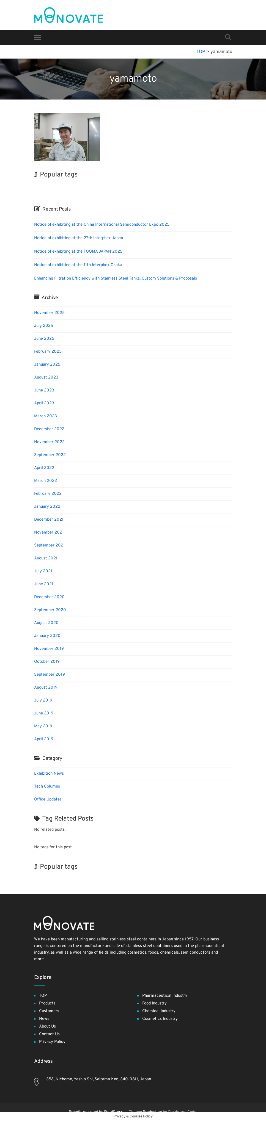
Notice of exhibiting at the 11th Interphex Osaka (78, 265)
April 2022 (44, 468)
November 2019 (49, 648)
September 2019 (49, 674)
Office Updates (48, 799)
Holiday (133, 186)
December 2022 (49, 429)
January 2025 (47, 364)
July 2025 (43, 325)
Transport (65, 186)
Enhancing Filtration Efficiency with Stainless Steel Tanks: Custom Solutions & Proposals (115, 278)
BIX (121, 186)
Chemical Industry (158, 1011)
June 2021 (43, 584)
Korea (166, 186)
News (44, 1018)
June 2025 (44, 338)
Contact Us (49, 1034)
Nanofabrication (104, 186)
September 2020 (50, 610)
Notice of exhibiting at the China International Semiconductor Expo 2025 (101, 224)
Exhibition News (49, 773)
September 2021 (49, 545)
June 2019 (43, 713)
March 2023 (45, 416)
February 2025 (48, 351)
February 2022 (48, 493)
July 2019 (43, 700)
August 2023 (46, 377)
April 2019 (43, 739)
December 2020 (49, 597)
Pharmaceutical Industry (164, 995)
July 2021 (43, 571)
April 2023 (44, 403)
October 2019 (47, 661)
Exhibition (195, 186)
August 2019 (45, 687)
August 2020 (46, 623)
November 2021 (49, 532)
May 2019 (43, 726)
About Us (47, 1026)
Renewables (151, 186)
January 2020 (47, 636)
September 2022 (50, 455)
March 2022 (45, 481)
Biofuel (179, 186)
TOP (43, 995)
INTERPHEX (45, 186)
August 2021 (45, 558)
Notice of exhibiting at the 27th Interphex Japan (78, 238)
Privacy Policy (52, 1042)
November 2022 (49, 442)
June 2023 (44, 390)
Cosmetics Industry (160, 1018)
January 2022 (47, 506)
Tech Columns (47, 786)
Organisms (83, 186)
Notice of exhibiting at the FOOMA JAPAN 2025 (78, 251)
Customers (49, 1011)
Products (47, 1003)
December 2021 (49, 519)
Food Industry (154, 1003)
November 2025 (49, 313)
